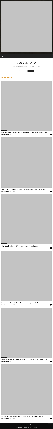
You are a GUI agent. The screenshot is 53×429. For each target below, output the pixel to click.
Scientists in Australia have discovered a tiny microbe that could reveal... (25, 303)
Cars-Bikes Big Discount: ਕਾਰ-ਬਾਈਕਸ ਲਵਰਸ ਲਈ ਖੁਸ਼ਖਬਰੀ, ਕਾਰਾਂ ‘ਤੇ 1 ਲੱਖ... (24, 132)
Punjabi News (4, 130)
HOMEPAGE (31, 70)
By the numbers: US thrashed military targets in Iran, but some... (22, 416)
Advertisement (26, 424)
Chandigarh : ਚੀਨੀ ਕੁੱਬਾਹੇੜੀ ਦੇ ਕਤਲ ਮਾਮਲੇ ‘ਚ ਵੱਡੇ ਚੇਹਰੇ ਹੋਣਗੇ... (19, 246)
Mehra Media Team (5, 134)
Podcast (20, 424)
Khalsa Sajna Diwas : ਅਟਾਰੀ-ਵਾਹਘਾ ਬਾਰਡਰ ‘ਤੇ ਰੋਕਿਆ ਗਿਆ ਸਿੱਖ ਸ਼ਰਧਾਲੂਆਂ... (24, 359)
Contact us (32, 424)
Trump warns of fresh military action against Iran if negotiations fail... (24, 189)
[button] (2, 56)
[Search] (51, 56)
